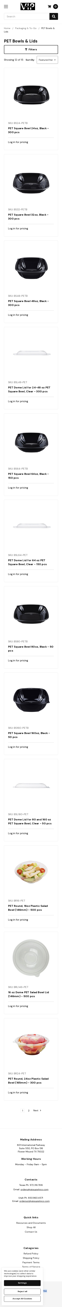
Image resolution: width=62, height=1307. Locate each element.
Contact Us (31, 1231)
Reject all (22, 1291)
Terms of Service (31, 1266)
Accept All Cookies (22, 1298)
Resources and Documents (31, 1222)
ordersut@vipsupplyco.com (34, 1201)
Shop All (31, 1227)
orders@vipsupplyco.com (34, 1189)
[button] (31, 49)
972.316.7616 (36, 1185)
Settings (22, 1283)
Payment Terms (31, 1262)
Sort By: (30, 59)
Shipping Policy (31, 1258)
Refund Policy (31, 1253)
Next (37, 1110)
